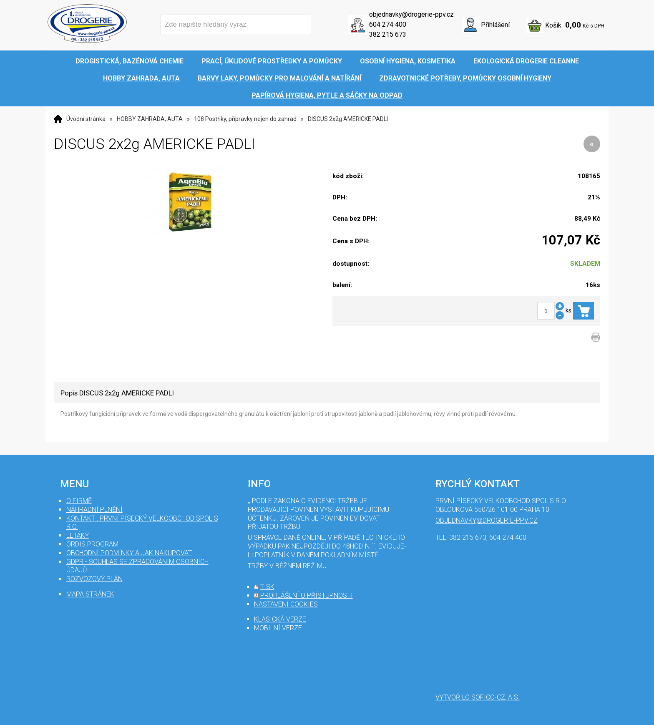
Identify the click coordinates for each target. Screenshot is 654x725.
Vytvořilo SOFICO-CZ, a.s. (477, 697)
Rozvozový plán (94, 579)
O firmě (79, 501)
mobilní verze (278, 628)
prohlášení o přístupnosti (306, 595)
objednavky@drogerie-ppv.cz (411, 14)
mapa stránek (90, 594)
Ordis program (92, 544)
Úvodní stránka (86, 119)
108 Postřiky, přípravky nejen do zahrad (245, 119)
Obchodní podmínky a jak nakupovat (129, 553)
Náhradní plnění (94, 510)
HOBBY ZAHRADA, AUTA (150, 119)
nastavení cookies (286, 604)
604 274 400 (387, 24)
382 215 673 (387, 34)
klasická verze (280, 619)
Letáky (77, 535)
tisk (267, 587)
